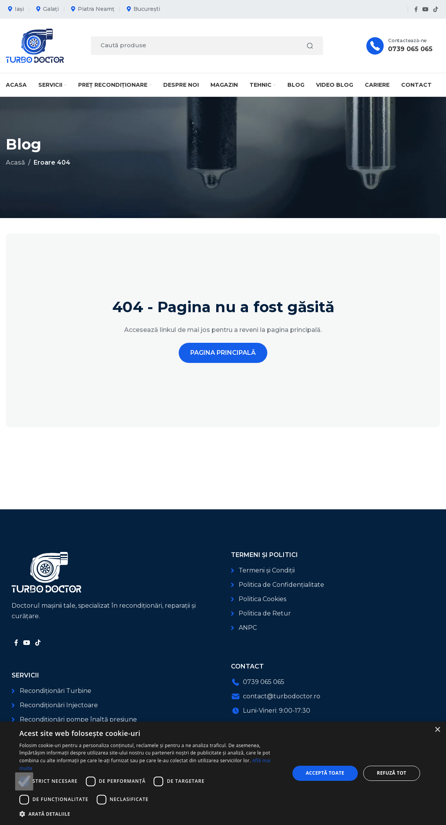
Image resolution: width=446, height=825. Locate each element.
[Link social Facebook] (416, 9)
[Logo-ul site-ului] (35, 45)
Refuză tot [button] (391, 773)
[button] (150, 814)
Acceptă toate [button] (325, 773)
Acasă (15, 162)
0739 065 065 (410, 49)
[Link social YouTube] (425, 9)
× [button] (437, 730)
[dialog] (223, 773)
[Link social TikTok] (435, 9)
